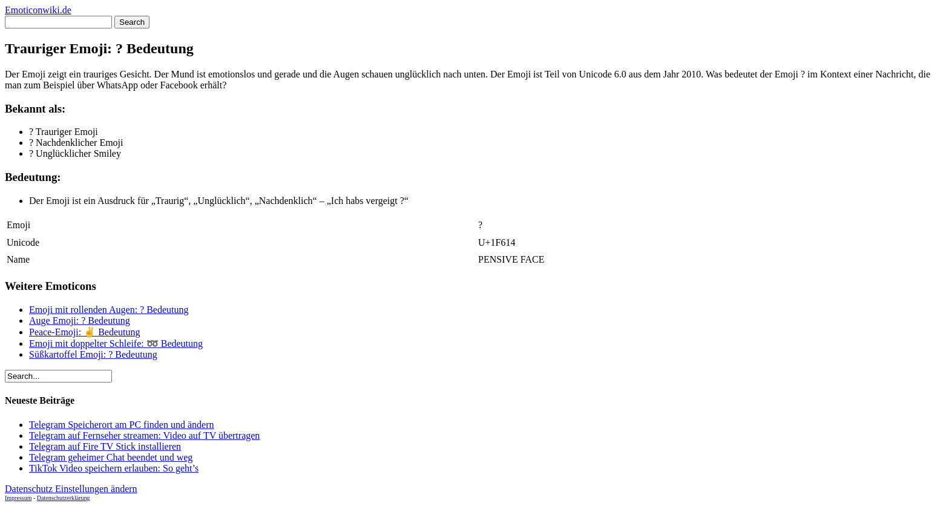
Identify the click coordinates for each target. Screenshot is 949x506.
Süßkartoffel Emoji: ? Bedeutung (93, 354)
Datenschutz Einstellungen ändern (71, 489)
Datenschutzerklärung (63, 497)
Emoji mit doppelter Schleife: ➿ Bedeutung (116, 343)
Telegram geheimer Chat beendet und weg (110, 457)
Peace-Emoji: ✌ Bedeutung (84, 332)
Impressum (18, 497)
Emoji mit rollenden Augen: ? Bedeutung (109, 309)
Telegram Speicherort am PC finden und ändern (121, 424)
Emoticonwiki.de (38, 10)
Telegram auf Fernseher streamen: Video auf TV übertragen (144, 435)
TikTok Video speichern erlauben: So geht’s (114, 468)
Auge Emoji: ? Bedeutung (79, 320)
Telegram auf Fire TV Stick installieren (105, 446)
